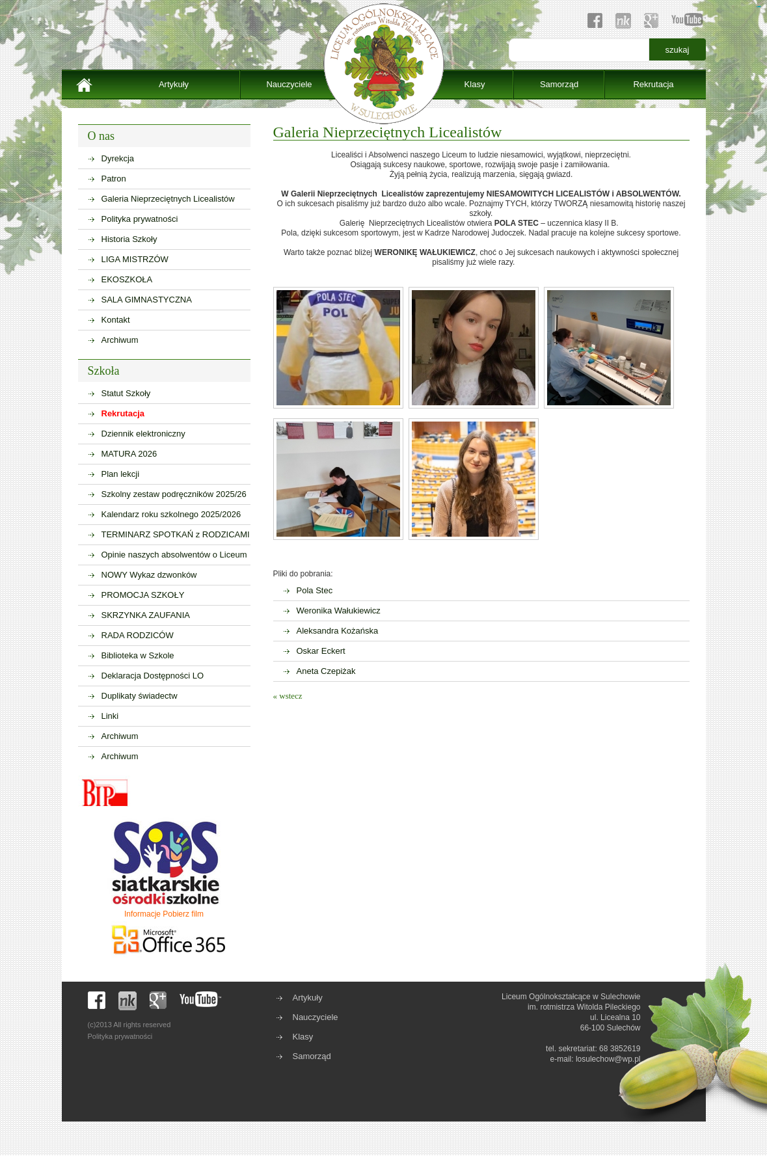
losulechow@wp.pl (608, 1059)
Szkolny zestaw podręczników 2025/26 (174, 494)
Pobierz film (183, 914)
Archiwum (120, 340)
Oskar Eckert (321, 651)
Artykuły (174, 84)
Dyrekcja (118, 158)
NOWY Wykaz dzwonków (149, 575)
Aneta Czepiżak (326, 671)
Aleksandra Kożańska (338, 631)
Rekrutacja (653, 84)
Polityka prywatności (139, 219)
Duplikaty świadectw (139, 696)
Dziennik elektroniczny (143, 433)
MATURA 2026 (129, 454)
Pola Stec (315, 590)
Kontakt (115, 320)
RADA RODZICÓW (137, 635)
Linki (110, 716)
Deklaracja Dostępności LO (152, 675)
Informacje (142, 914)
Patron (113, 178)
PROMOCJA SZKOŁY (143, 595)
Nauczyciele (289, 84)
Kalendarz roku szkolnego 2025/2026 (171, 514)
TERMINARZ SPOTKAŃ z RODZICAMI (175, 534)
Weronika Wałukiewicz (339, 610)
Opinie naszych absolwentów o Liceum (174, 554)
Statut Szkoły (126, 393)
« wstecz (288, 696)
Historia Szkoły (129, 239)
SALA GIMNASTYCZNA (146, 299)
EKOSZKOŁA (127, 279)
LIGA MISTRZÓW (134, 259)
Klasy (474, 84)
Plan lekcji (120, 474)
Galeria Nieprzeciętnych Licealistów (168, 199)
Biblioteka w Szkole (137, 655)
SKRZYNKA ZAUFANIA (146, 615)
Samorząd (559, 84)
